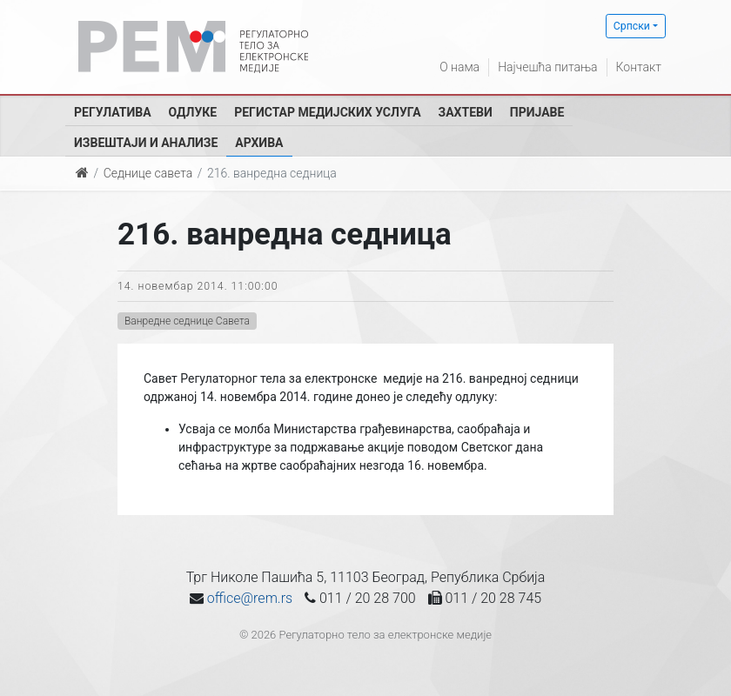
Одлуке (193, 112)
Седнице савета (148, 173)
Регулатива (112, 112)
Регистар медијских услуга (327, 112)
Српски (632, 26)
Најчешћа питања (547, 67)
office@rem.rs (249, 598)
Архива (259, 143)
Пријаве (537, 112)
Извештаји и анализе (146, 143)
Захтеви (466, 112)
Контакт (638, 67)
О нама (459, 67)
